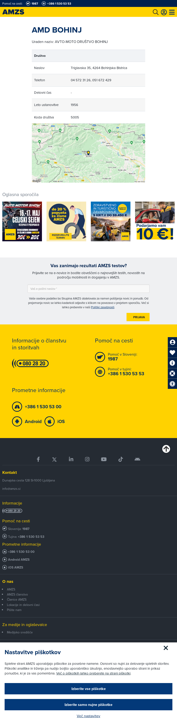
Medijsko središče (20, 632)
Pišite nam (14, 610)
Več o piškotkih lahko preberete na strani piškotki (93, 673)
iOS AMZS (15, 567)
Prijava (139, 317)
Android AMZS (19, 560)
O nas (7, 581)
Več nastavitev (88, 715)
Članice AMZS (17, 599)
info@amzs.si (11, 488)
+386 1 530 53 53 (31, 537)
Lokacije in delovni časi (23, 604)
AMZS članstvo (17, 594)
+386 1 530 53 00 (21, 552)
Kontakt (9, 472)
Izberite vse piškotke (88, 688)
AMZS (11, 589)
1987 (26, 529)
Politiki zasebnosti (102, 307)
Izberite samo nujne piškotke (88, 704)
